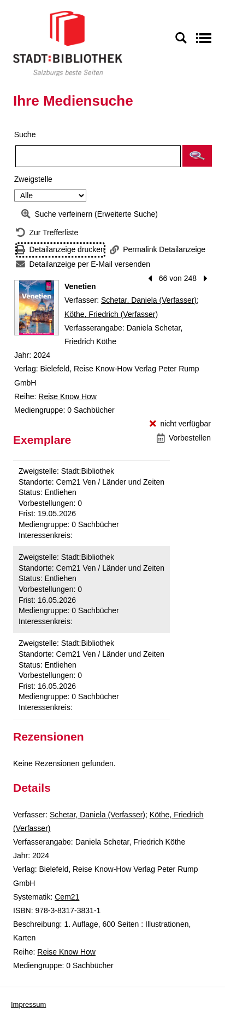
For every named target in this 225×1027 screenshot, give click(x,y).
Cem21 (67, 896)
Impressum (28, 1004)
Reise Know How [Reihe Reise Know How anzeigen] (67, 396)
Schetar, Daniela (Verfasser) (149, 300)
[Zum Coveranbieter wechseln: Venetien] (36, 307)
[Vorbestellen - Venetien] (184, 438)
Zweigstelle (33, 179)
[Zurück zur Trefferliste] (47, 233)
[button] (197, 156)
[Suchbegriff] (98, 156)
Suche (25, 134)
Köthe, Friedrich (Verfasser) (111, 314)
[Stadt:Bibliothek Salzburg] (67, 43)
